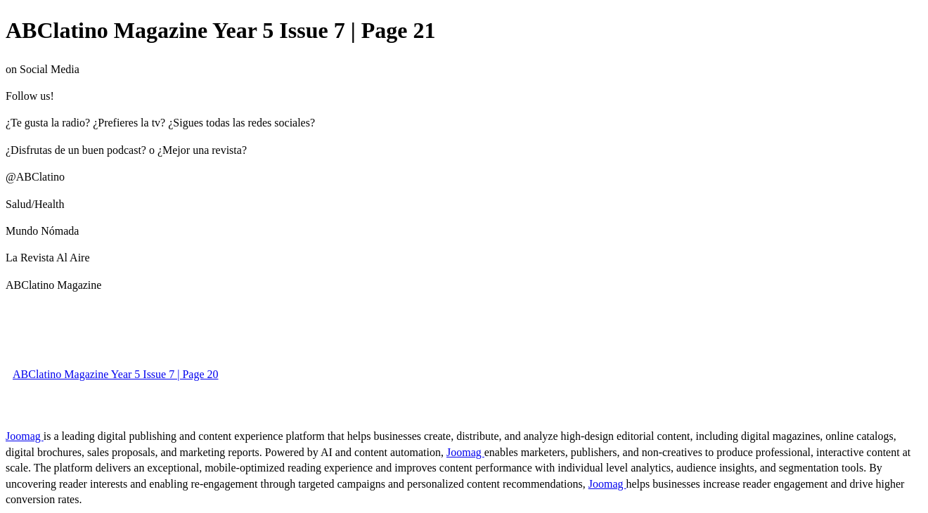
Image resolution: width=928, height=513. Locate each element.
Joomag (25, 436)
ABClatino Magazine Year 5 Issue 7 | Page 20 (116, 374)
